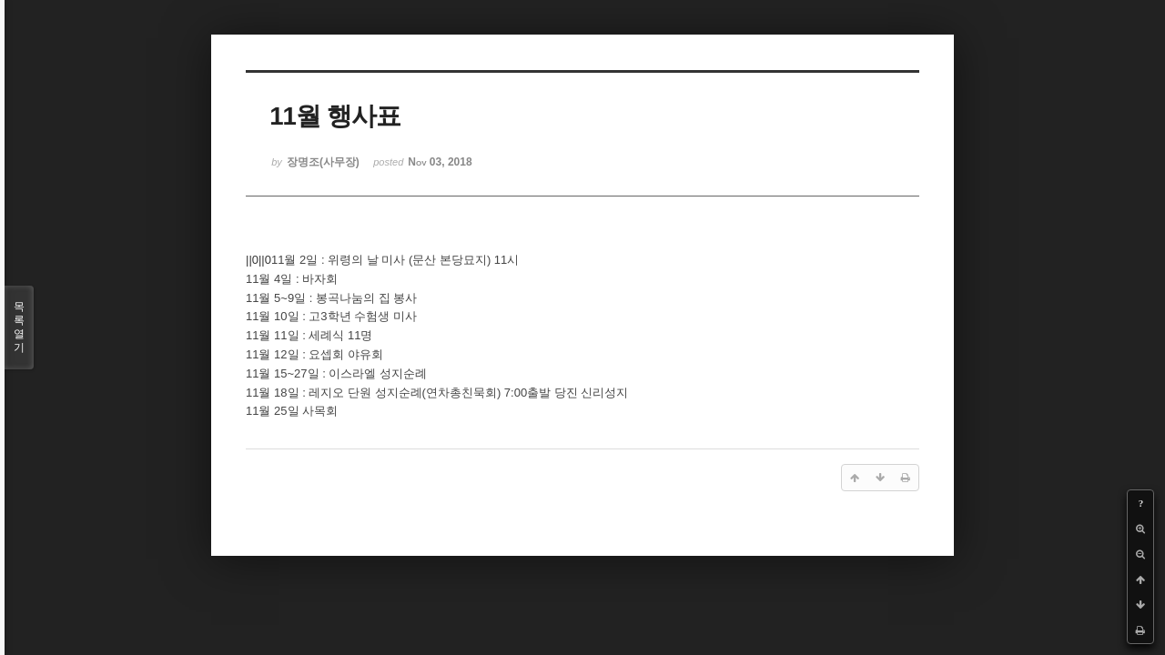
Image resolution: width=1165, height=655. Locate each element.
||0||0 (258, 260)
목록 (19, 327)
